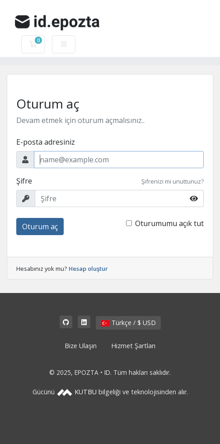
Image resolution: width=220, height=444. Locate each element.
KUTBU (86, 391)
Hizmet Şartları (133, 345)
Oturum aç (40, 226)
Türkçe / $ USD (128, 322)
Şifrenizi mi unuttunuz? (172, 181)
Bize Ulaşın (81, 345)
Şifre (24, 181)
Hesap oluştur (88, 269)
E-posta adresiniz (45, 142)
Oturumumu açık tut (169, 223)
